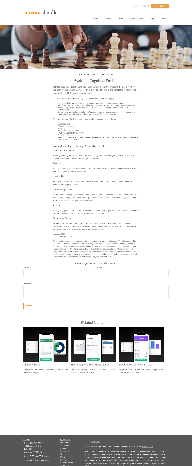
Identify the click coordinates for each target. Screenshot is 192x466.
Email (99, 267)
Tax (62, 454)
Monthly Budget (32, 364)
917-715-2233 (141, 6)
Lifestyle (64, 460)
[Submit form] (29, 306)
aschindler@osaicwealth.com (36, 460)
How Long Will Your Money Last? (90, 364)
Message (27, 283)
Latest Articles (66, 463)
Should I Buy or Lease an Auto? (136, 364)
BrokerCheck (147, 446)
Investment (65, 446)
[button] (95, 19)
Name (26, 267)
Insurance (64, 451)
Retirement (65, 443)
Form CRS (95, 442)
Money (63, 457)
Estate (63, 448)
